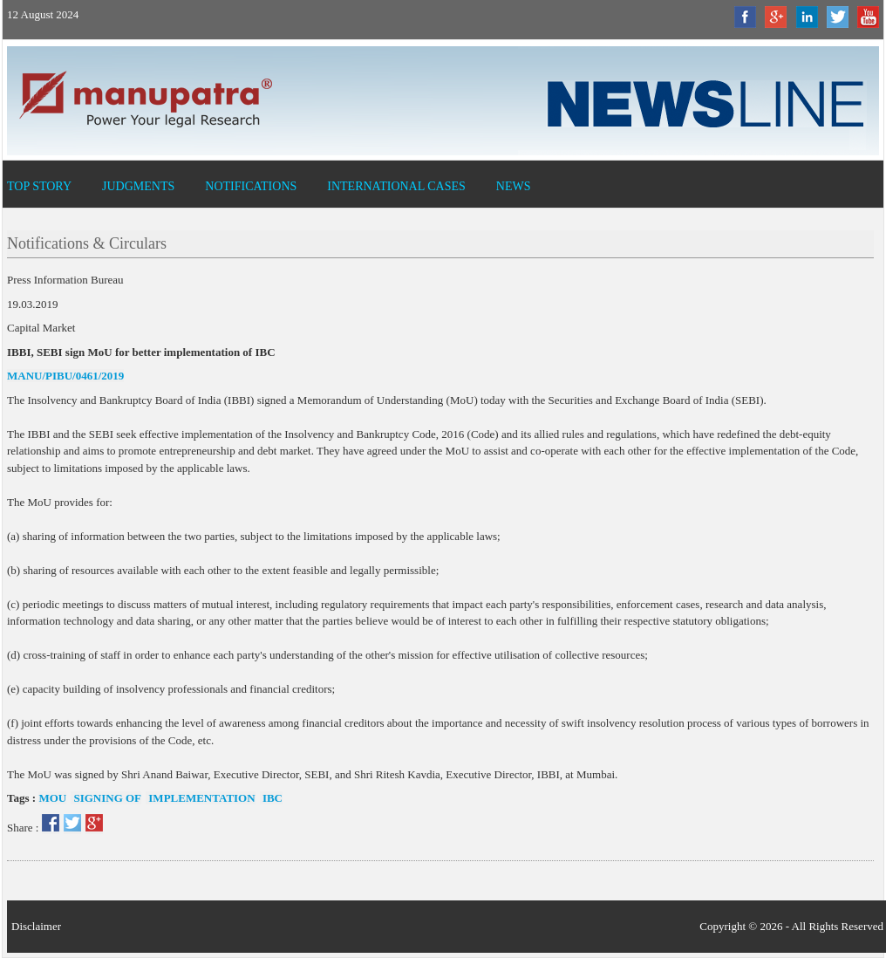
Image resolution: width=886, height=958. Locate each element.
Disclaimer (36, 926)
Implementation (201, 797)
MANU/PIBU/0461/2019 (65, 375)
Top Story (39, 186)
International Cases (396, 186)
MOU (52, 797)
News (513, 186)
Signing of (106, 797)
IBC (271, 797)
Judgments (138, 186)
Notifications (250, 186)
